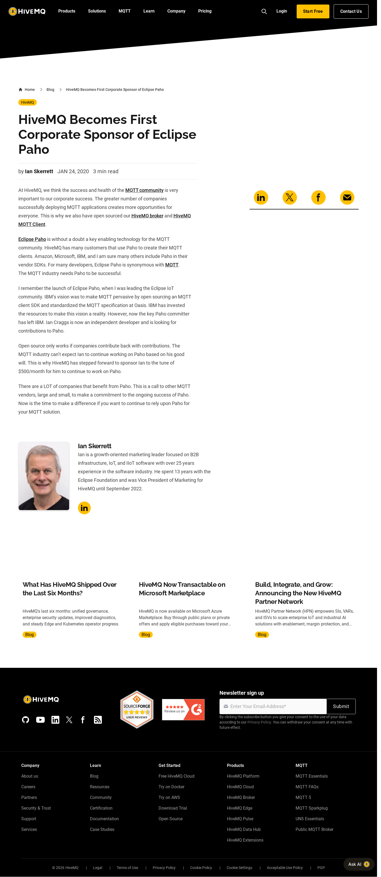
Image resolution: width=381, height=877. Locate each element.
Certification (101, 808)
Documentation (104, 818)
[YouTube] (40, 720)
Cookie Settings (239, 868)
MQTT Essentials (312, 776)
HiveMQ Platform (243, 776)
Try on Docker (171, 786)
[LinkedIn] (55, 720)
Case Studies (102, 829)
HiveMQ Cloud (240, 786)
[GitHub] (25, 720)
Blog (50, 89)
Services (29, 829)
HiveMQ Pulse (240, 818)
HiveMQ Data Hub (244, 829)
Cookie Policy (201, 868)
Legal (97, 868)
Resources (99, 786)
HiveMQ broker (147, 216)
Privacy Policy (259, 722)
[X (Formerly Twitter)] (69, 720)
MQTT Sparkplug (312, 808)
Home (26, 89)
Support (28, 818)
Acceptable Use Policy (285, 868)
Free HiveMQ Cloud (176, 776)
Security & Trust (36, 808)
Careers (28, 786)
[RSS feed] (98, 720)
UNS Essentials (310, 818)
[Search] (264, 11)
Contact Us (351, 11)
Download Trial (173, 808)
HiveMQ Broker (241, 797)
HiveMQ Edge (239, 808)
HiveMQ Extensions (245, 840)
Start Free (313, 11)
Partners (29, 797)
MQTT (172, 265)
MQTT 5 (303, 797)
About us (29, 776)
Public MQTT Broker (314, 829)
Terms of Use (127, 868)
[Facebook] (83, 720)
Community (101, 797)
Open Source (171, 818)
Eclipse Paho (32, 239)
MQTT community (144, 190)
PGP (321, 868)
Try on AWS (169, 797)
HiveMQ (27, 102)
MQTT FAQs (307, 786)
